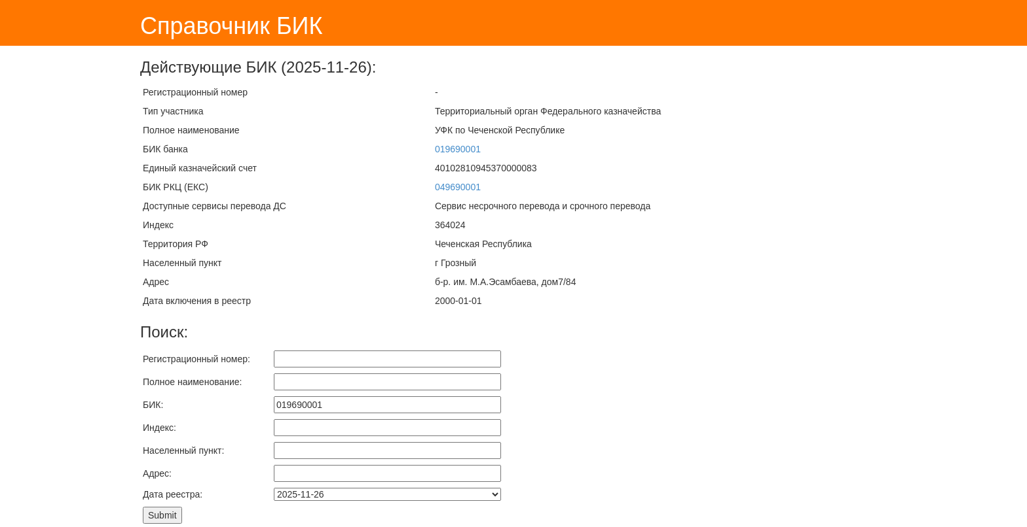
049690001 (458, 187)
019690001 (458, 149)
